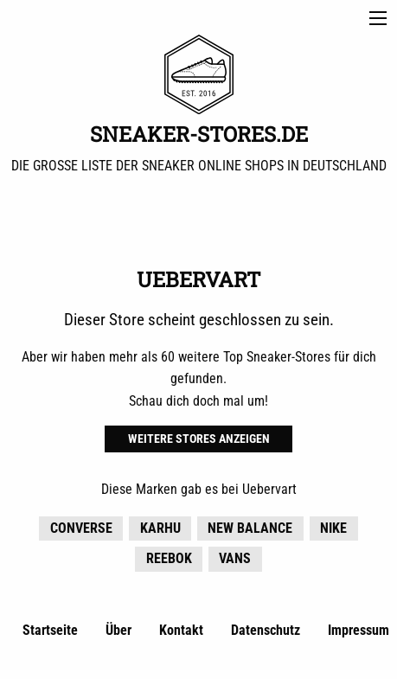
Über (118, 630)
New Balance (250, 528)
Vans (235, 558)
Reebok (169, 558)
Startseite (50, 630)
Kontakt (181, 630)
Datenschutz (265, 630)
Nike (333, 528)
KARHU (160, 528)
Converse (81, 528)
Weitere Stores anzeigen (199, 439)
